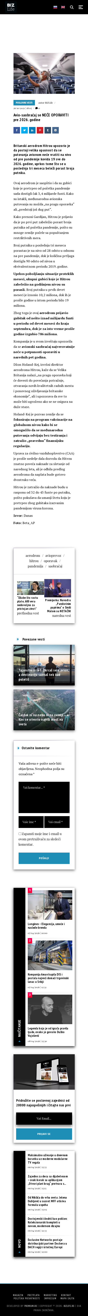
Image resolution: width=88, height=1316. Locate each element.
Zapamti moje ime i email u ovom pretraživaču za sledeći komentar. (40, 839)
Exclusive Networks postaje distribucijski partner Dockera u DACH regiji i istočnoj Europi (47, 1243)
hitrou (34, 561)
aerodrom (33, 555)
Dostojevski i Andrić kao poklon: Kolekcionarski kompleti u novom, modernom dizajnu (47, 1222)
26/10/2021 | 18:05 (22, 108)
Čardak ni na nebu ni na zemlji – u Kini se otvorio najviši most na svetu (44, 719)
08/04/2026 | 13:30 (37, 1041)
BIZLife (49, 102)
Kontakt (66, 1295)
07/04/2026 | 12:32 (37, 987)
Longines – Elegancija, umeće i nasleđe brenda (46, 926)
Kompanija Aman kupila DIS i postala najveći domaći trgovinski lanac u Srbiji (48, 978)
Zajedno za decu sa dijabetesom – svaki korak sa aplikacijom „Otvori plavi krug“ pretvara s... (48, 1180)
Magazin (18, 1295)
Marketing (50, 1295)
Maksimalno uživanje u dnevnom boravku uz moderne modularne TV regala (48, 1158)
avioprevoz (53, 555)
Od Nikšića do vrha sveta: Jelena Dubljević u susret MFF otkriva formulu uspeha (47, 1201)
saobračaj (55, 566)
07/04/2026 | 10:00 (37, 933)
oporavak (50, 561)
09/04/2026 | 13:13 (37, 1188)
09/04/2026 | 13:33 (37, 1167)
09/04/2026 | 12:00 (37, 1251)
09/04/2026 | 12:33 (37, 1230)
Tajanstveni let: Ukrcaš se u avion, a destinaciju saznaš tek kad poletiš (44, 675)
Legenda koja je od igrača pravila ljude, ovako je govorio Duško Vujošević (48, 1032)
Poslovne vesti (24, 102)
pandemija (35, 566)
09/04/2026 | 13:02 (37, 1209)
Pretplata (33, 1295)
